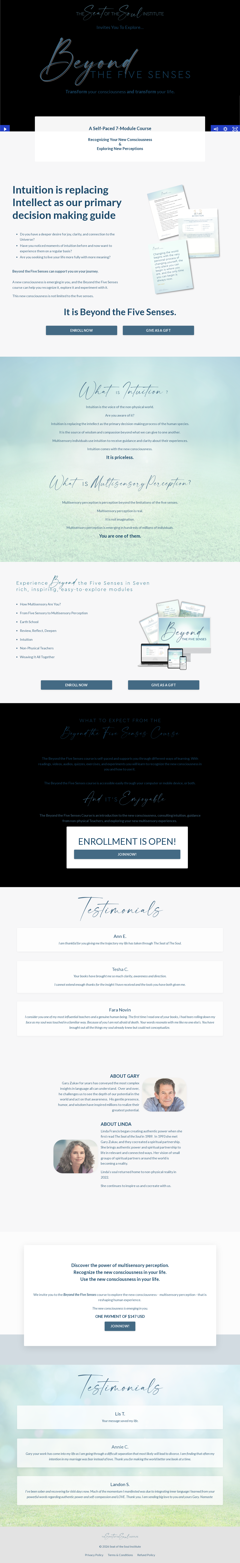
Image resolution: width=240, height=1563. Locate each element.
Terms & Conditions (120, 1555)
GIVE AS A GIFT (158, 330)
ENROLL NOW (81, 330)
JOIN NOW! (127, 854)
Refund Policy (146, 1555)
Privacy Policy (94, 1555)
